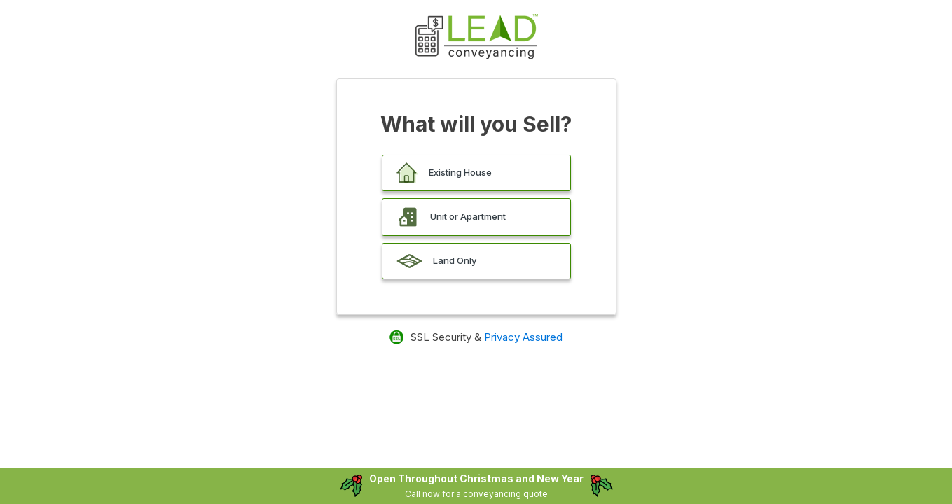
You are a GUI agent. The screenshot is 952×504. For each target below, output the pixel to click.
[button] (476, 173)
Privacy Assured (523, 337)
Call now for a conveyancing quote (476, 494)
